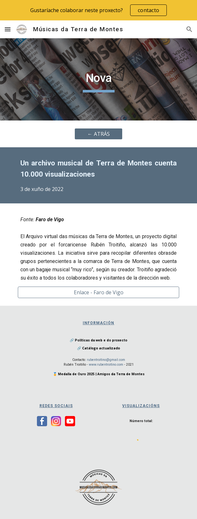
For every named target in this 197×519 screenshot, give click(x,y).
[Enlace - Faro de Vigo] (98, 292)
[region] (98, 10)
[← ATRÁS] (98, 134)
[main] (98, 79)
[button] (7, 29)
